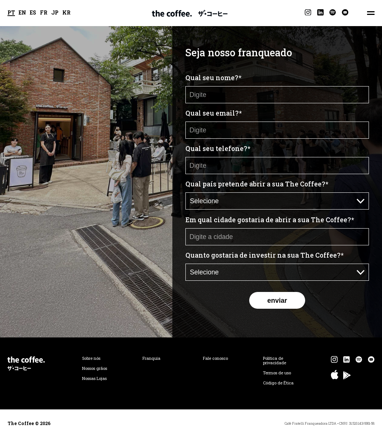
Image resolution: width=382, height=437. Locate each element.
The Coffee (190, 13)
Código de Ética (278, 383)
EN (22, 13)
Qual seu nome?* (213, 77)
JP (55, 13)
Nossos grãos (94, 368)
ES (33, 13)
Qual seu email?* (213, 113)
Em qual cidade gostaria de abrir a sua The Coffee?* (269, 220)
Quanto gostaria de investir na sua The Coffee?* (264, 255)
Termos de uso (277, 373)
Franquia (151, 358)
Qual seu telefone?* (217, 148)
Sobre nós (91, 358)
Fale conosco (215, 358)
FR (43, 13)
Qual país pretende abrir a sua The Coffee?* (256, 184)
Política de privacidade (274, 360)
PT (11, 13)
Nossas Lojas (94, 378)
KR (66, 13)
